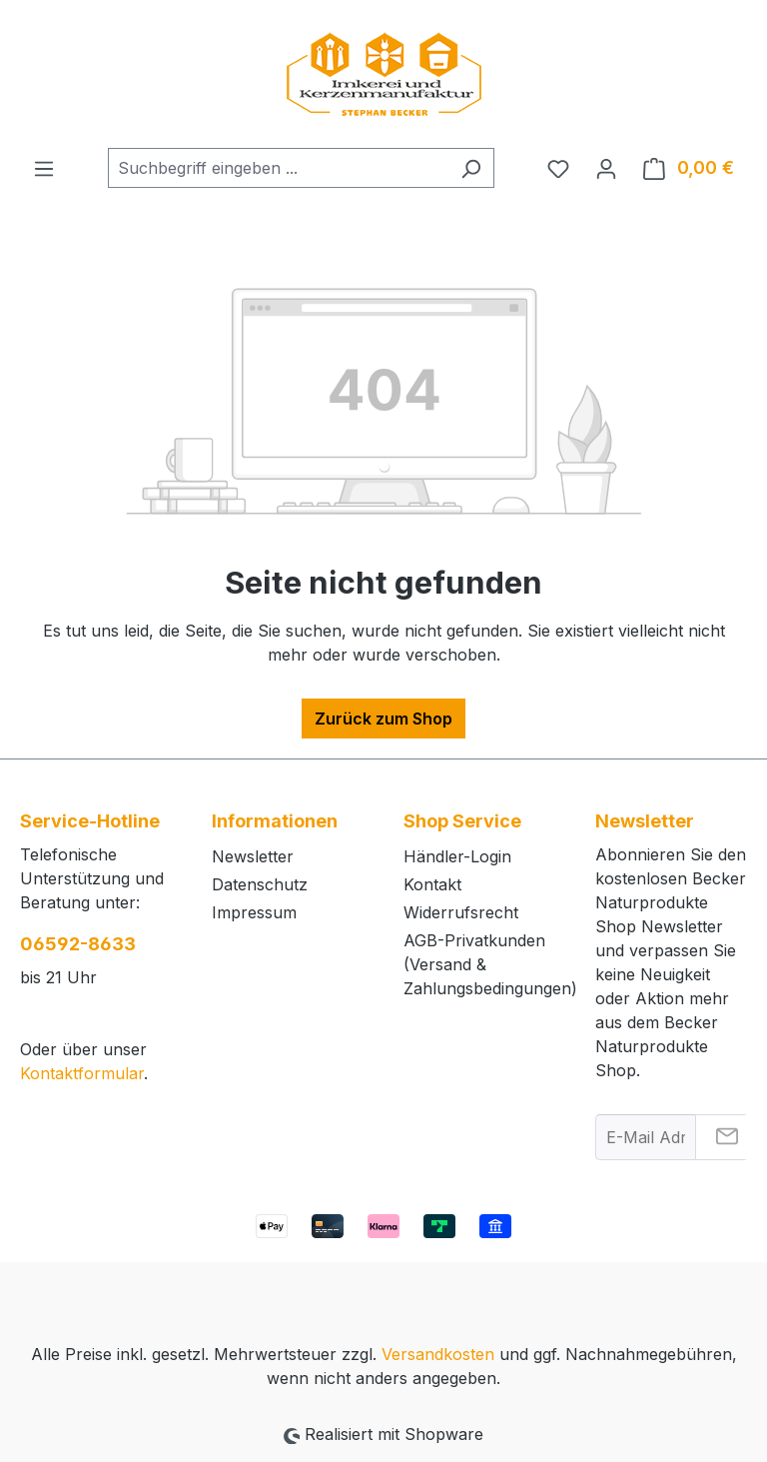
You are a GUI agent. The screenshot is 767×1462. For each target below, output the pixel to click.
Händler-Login (457, 856)
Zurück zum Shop (383, 719)
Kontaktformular (82, 1073)
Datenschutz (260, 884)
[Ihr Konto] (606, 168)
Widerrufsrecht (460, 912)
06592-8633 (78, 943)
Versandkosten (438, 1354)
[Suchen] (470, 168)
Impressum (254, 912)
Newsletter (253, 856)
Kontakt (432, 884)
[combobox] (278, 168)
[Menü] (44, 168)
